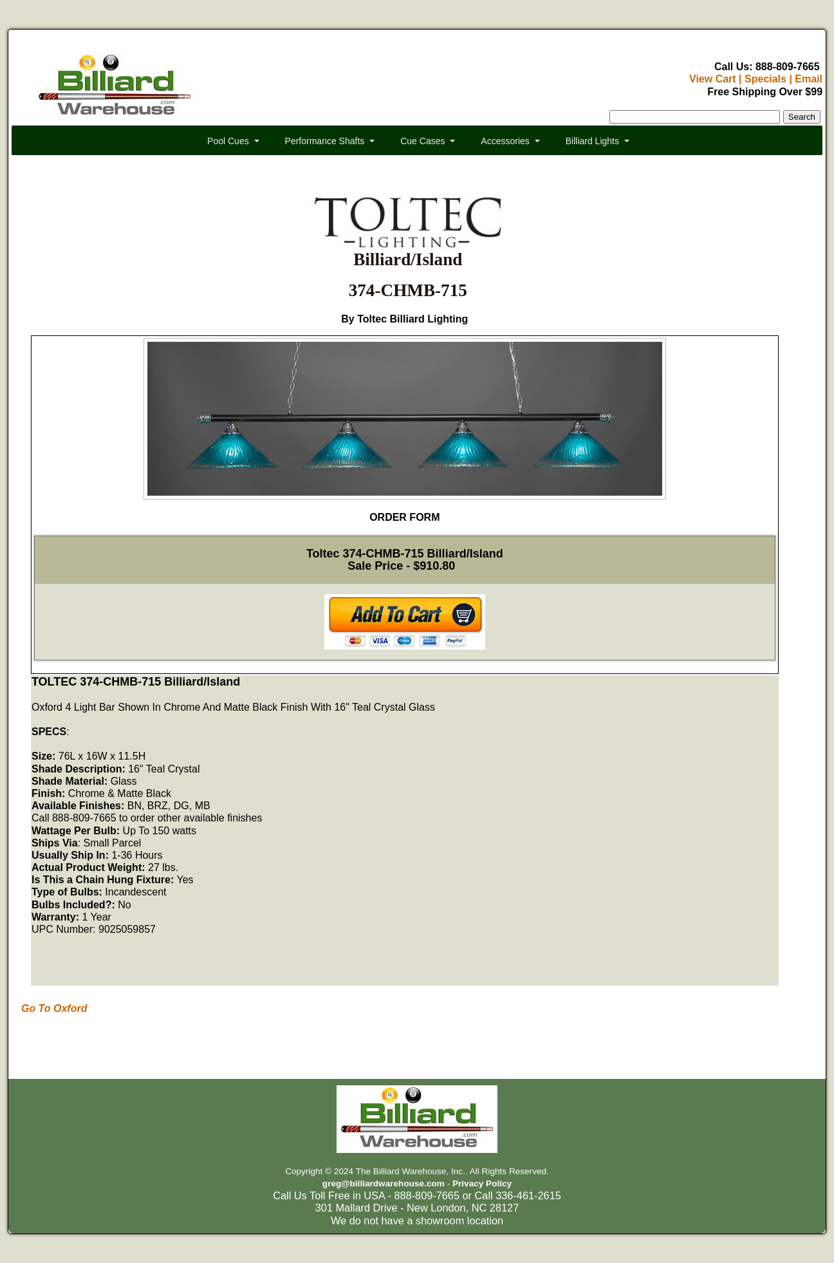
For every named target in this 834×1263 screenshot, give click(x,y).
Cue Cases (422, 141)
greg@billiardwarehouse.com (383, 1183)
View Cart (712, 78)
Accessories (505, 141)
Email (808, 78)
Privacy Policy (482, 1183)
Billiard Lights (592, 141)
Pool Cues (228, 141)
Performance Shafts (325, 141)
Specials (765, 78)
